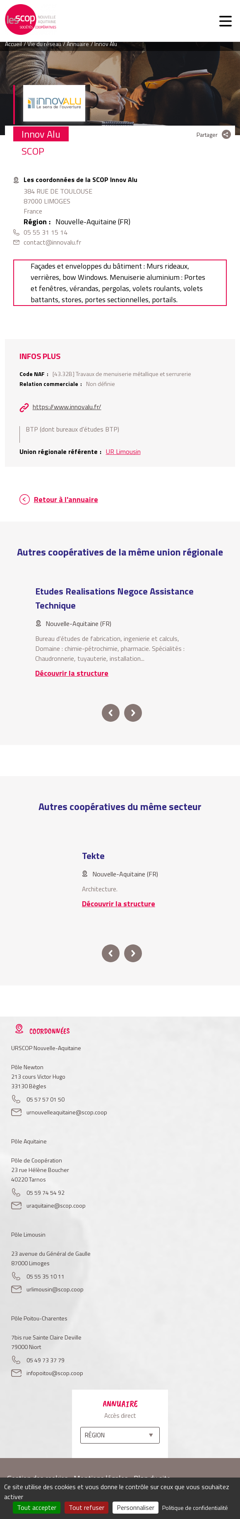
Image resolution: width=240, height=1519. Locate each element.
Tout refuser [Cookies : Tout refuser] (86, 1507)
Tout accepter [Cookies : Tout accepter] (36, 1507)
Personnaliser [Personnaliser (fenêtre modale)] (135, 1507)
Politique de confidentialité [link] (195, 1507)
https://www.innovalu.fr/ (67, 407)
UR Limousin (123, 451)
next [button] (133, 713)
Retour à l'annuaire (66, 499)
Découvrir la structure (71, 673)
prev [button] (110, 713)
